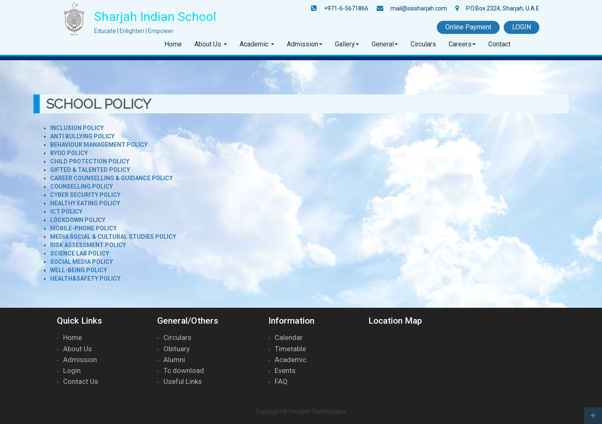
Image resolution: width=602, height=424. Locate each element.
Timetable (290, 349)
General (383, 44)
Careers (460, 44)
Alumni (174, 359)
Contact (499, 44)
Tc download (183, 370)
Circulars (423, 44)
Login (72, 370)
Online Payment (468, 27)
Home (173, 44)
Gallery (345, 44)
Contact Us (80, 381)
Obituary (176, 349)
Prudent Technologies (318, 411)
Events (285, 370)
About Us (208, 44)
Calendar (289, 337)
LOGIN (521, 27)
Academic (255, 44)
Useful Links (182, 381)
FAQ (281, 381)
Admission (302, 44)
